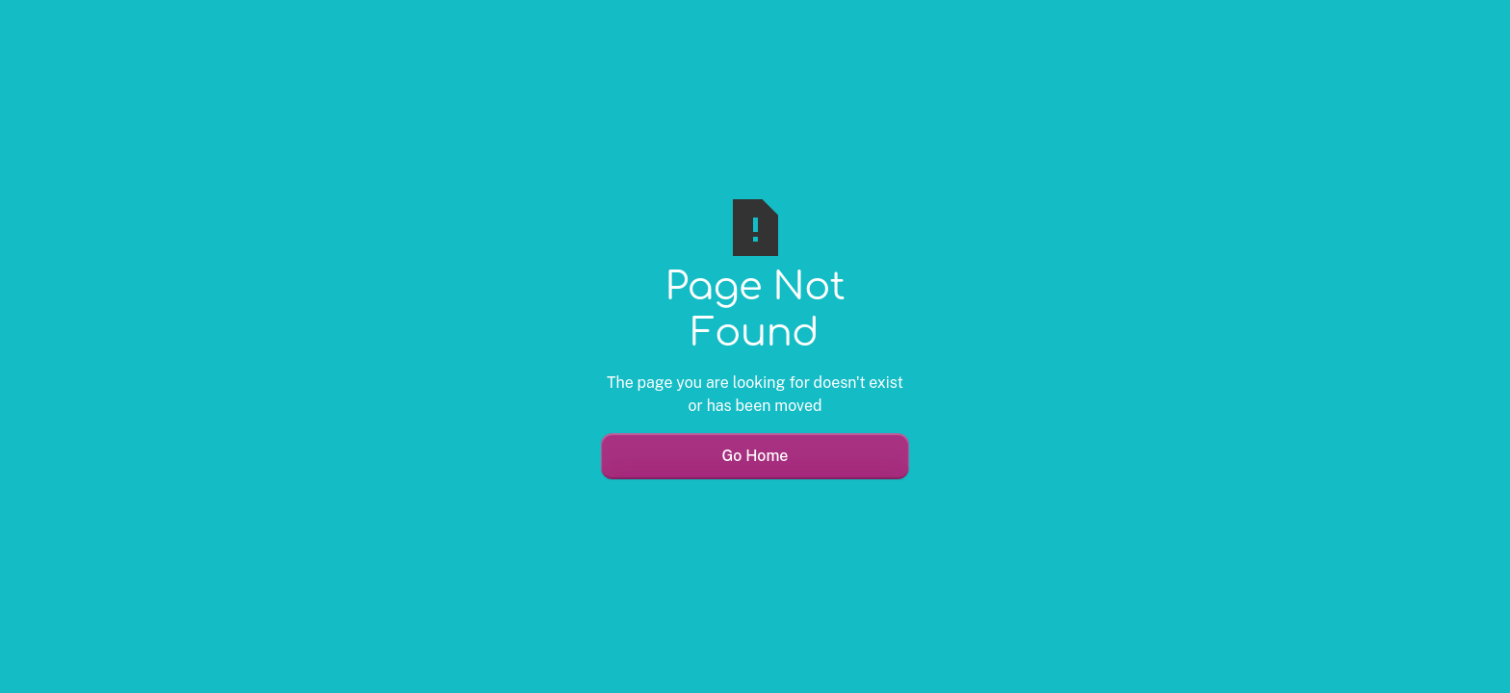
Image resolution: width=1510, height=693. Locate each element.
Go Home (755, 456)
